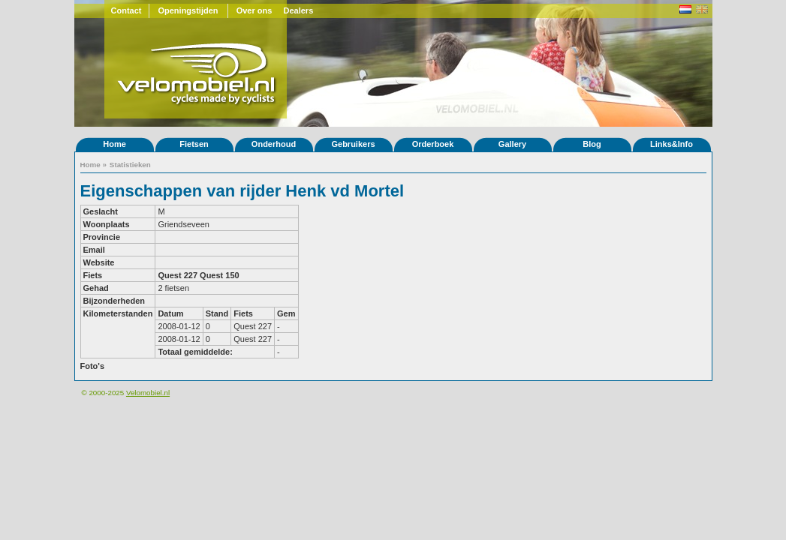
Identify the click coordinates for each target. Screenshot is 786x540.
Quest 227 (177, 275)
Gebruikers (353, 144)
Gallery (512, 144)
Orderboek (433, 144)
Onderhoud (273, 144)
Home (114, 144)
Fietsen (194, 144)
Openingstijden (188, 10)
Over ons (254, 10)
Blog (592, 144)
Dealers (299, 10)
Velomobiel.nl (148, 392)
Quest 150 (219, 275)
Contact (126, 10)
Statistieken (130, 164)
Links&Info (671, 144)
